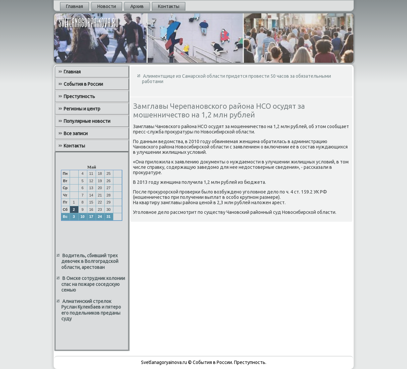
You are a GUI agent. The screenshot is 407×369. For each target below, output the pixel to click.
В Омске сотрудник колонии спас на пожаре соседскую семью (93, 284)
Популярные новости (87, 121)
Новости (106, 6)
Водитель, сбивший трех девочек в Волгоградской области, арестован (89, 261)
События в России (83, 84)
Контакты (168, 6)
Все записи (76, 133)
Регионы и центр (82, 108)
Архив (137, 6)
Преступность (79, 96)
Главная (74, 6)
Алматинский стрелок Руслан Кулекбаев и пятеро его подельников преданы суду (91, 310)
